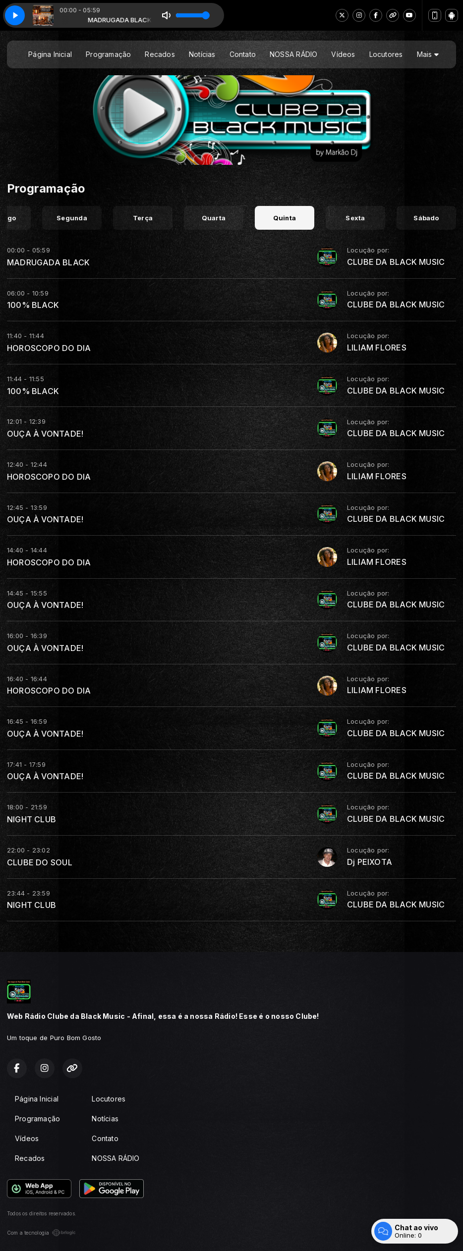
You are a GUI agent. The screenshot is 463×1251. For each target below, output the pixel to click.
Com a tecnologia (41, 1232)
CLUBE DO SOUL (39, 862)
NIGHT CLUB (31, 819)
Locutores (386, 54)
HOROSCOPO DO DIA (49, 348)
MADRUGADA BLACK (48, 262)
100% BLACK (33, 305)
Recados (159, 54)
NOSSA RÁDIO (293, 54)
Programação (108, 54)
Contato (243, 54)
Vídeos (343, 54)
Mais (428, 54)
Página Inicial (50, 54)
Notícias (202, 54)
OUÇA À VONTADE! (45, 434)
